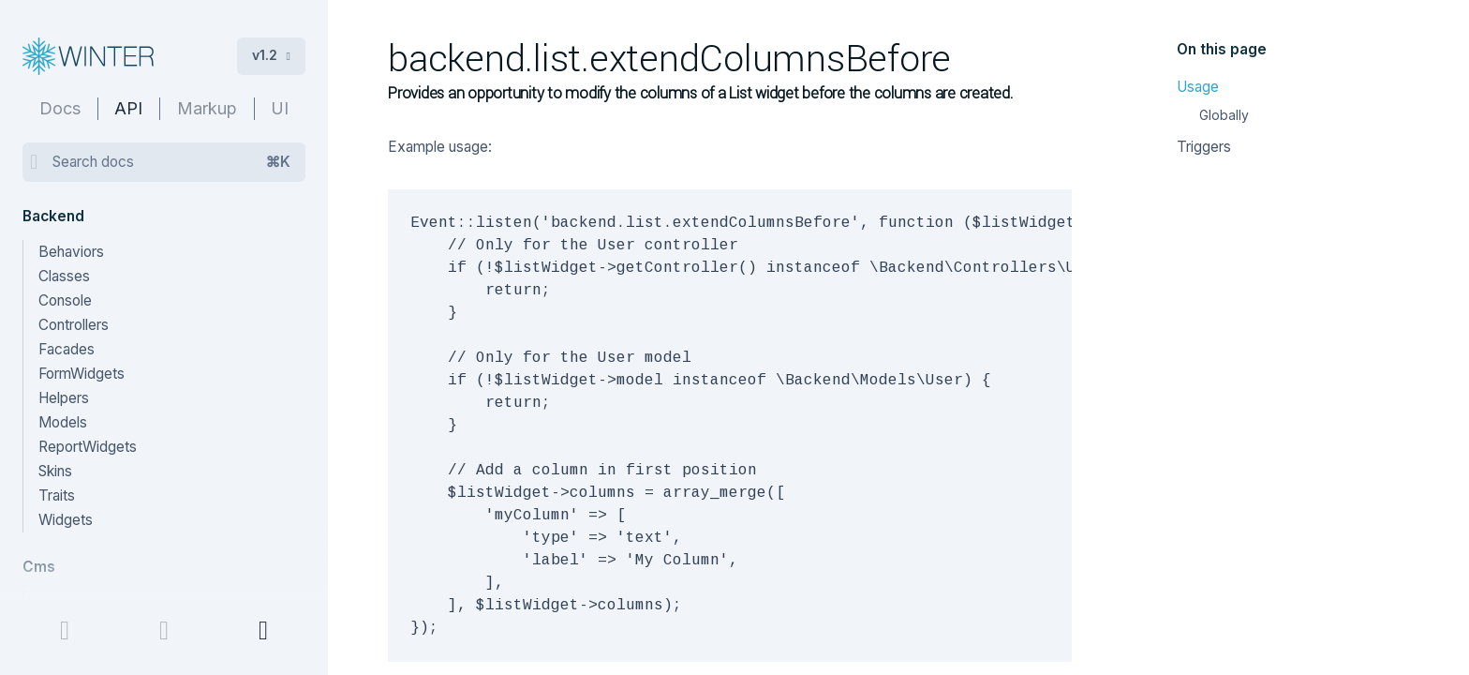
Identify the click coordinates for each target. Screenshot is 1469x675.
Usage (1198, 87)
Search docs (171, 162)
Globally (1224, 115)
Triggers (1204, 147)
